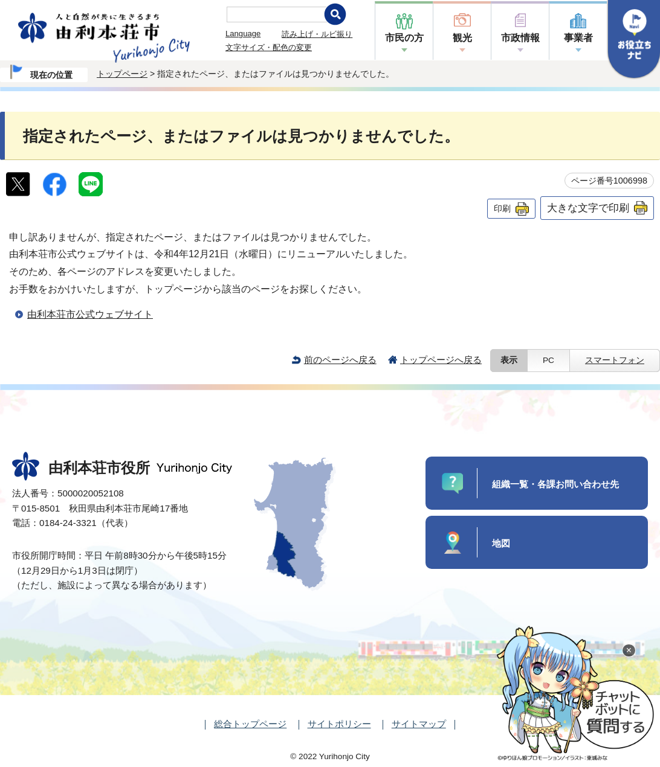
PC (548, 360)
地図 (501, 543)
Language (242, 33)
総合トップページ (250, 724)
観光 (462, 38)
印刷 (502, 208)
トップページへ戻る (441, 360)
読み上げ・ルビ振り (317, 34)
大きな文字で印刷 (588, 208)
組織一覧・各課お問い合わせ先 (555, 484)
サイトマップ (419, 724)
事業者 (578, 38)
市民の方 (404, 38)
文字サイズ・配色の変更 (268, 47)
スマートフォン (614, 360)
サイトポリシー (339, 724)
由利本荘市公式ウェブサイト (90, 314)
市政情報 (520, 38)
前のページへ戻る (340, 360)
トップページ (122, 74)
